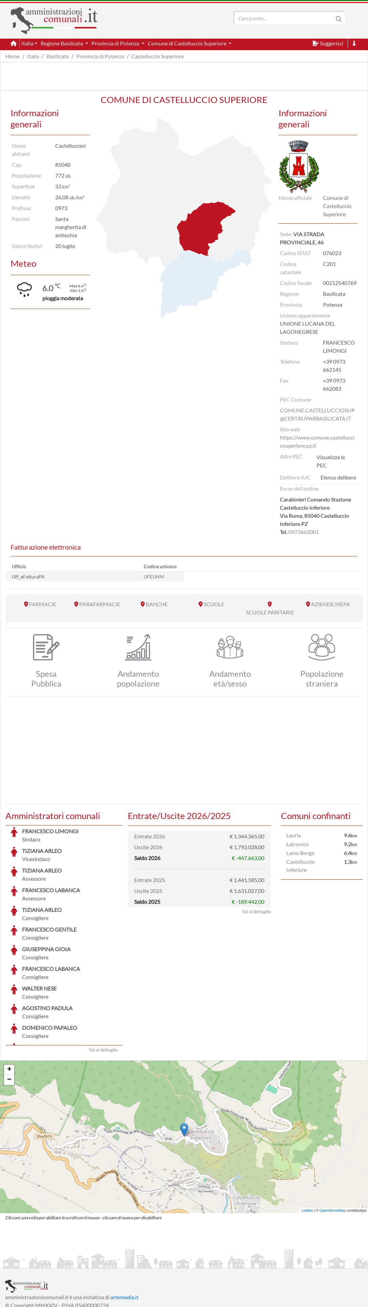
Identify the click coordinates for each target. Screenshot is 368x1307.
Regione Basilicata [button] (62, 43)
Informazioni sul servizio (33, 1262)
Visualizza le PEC (330, 461)
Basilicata (57, 56)
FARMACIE (42, 604)
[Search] (285, 18)
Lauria (293, 835)
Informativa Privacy (88, 1262)
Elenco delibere (338, 477)
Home (12, 56)
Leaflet (307, 1160)
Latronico (297, 844)
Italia (33, 56)
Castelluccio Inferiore (300, 865)
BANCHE (157, 604)
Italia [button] (27, 43)
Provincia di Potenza (100, 56)
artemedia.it (124, 1246)
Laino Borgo (300, 853)
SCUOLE (214, 604)
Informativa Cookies (138, 1262)
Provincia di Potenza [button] (115, 43)
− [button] (9, 1029)
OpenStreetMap (333, 1160)
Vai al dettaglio (103, 999)
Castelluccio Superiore (157, 56)
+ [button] (9, 1019)
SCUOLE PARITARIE (270, 612)
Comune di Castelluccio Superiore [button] (187, 43)
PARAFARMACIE (99, 604)
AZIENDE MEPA (330, 604)
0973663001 (303, 532)
